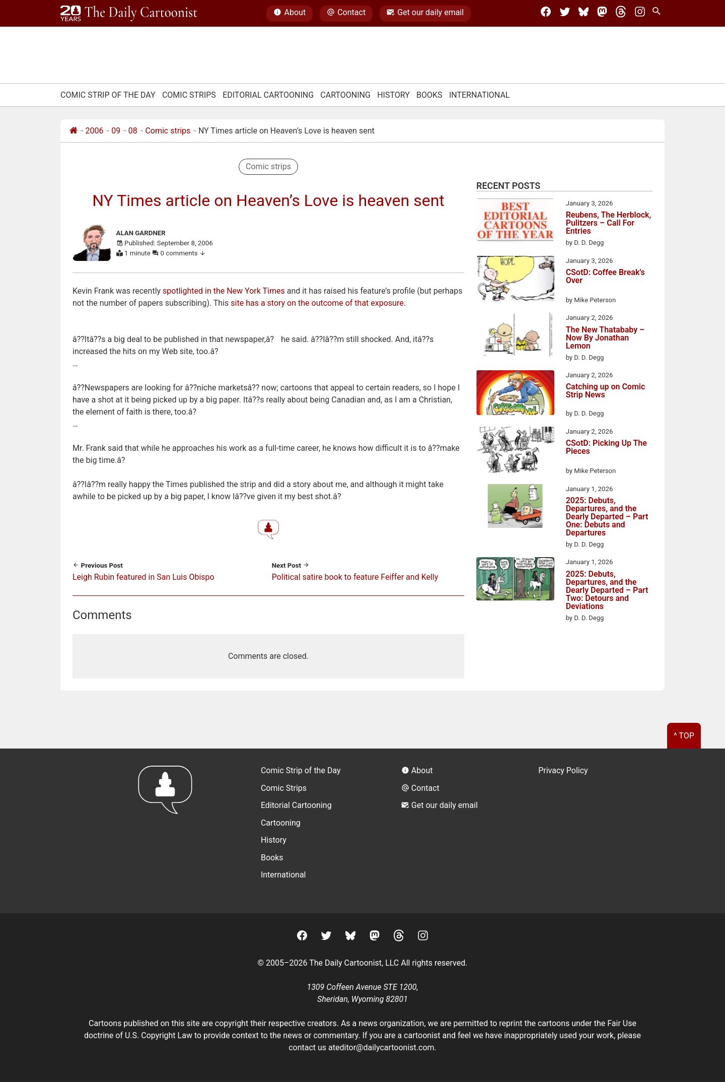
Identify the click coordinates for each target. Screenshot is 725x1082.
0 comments (183, 253)
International (479, 95)
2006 (95, 131)
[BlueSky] (583, 14)
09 (115, 131)
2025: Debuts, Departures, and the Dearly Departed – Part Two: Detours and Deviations (607, 590)
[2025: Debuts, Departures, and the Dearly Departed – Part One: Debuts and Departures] (515, 507)
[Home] (73, 131)
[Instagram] (640, 14)
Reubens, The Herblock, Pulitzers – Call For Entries (608, 223)
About (289, 14)
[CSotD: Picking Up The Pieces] (515, 451)
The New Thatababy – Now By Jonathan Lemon (605, 338)
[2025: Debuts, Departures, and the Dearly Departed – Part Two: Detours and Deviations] (515, 580)
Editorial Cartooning (268, 95)
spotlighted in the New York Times (224, 291)
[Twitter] (565, 14)
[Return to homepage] (168, 831)
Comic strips (167, 131)
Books (429, 95)
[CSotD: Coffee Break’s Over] (515, 280)
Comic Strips (189, 95)
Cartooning (345, 95)
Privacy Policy (563, 770)
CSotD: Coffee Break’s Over (605, 276)
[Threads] (621, 14)
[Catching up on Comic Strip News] (515, 394)
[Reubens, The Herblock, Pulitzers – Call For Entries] (515, 222)
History (393, 95)
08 (132, 131)
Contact (346, 14)
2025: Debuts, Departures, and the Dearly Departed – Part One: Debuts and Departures (607, 517)
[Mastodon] (602, 14)
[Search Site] (658, 14)
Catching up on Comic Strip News (605, 391)
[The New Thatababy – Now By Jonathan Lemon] (515, 336)
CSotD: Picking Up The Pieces (606, 447)
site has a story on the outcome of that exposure (317, 303)
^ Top (684, 735)
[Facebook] (546, 14)
